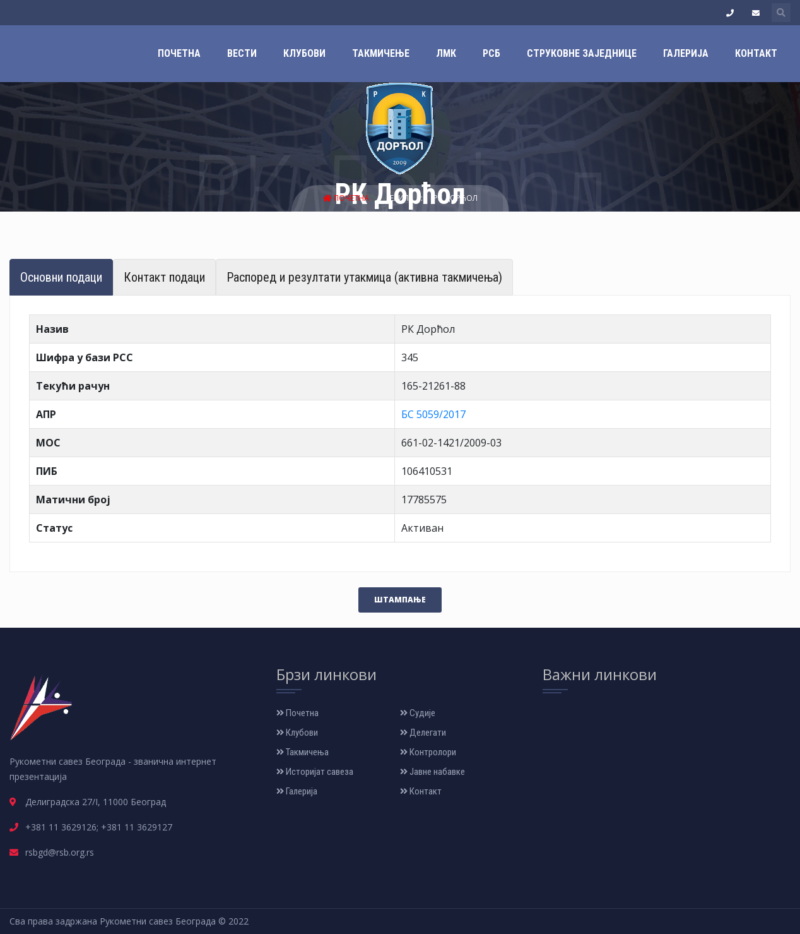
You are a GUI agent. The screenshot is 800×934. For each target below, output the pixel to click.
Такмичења (302, 752)
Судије (417, 713)
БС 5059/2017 (433, 414)
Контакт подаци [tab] (164, 277)
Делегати (423, 732)
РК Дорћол (455, 198)
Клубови (304, 53)
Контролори (428, 752)
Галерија (686, 53)
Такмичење (380, 53)
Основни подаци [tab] (61, 277)
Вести (242, 53)
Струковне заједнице (582, 53)
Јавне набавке (432, 771)
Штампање (400, 599)
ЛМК (446, 53)
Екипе (402, 198)
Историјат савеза (314, 771)
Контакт (756, 53)
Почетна (179, 53)
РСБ (491, 53)
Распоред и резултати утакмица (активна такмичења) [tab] (364, 277)
